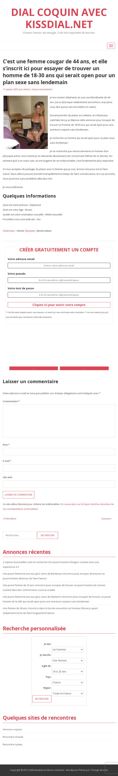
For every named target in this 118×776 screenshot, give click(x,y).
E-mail (7, 461)
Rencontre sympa (12, 744)
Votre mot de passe (21, 288)
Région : (47, 687)
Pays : (49, 676)
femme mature (44, 230)
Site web (7, 477)
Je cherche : (46, 655)
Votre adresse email (21, 259)
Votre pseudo (16, 273)
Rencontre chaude (13, 736)
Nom (6, 444)
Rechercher (42, 698)
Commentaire (11, 401)
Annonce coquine (12, 729)
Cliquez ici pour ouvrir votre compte (58, 305)
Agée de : (47, 665)
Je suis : (48, 644)
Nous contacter (56, 770)
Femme (20, 230)
